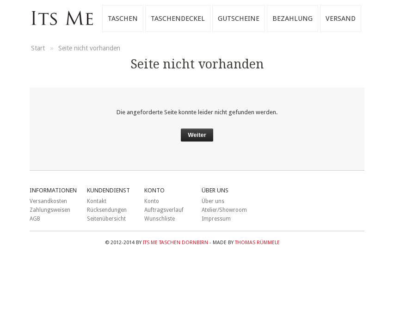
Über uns (213, 201)
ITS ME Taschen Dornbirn (175, 243)
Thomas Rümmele (257, 243)
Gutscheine (238, 18)
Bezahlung (292, 18)
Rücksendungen (107, 210)
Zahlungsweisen (50, 210)
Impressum (216, 219)
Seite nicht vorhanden (89, 48)
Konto (151, 201)
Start (39, 48)
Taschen (123, 18)
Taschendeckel (178, 18)
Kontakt (96, 201)
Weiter (197, 134)
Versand (341, 18)
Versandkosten (48, 201)
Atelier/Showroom (224, 210)
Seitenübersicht (106, 219)
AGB (35, 219)
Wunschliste (159, 219)
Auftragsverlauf (164, 210)
